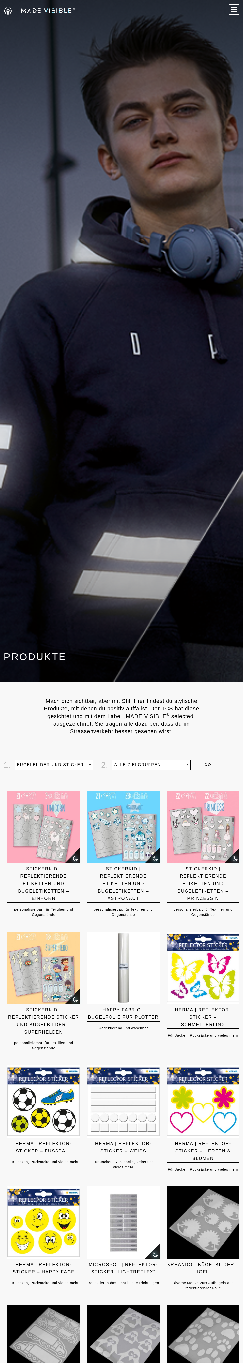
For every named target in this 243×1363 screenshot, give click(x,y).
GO (207, 764)
